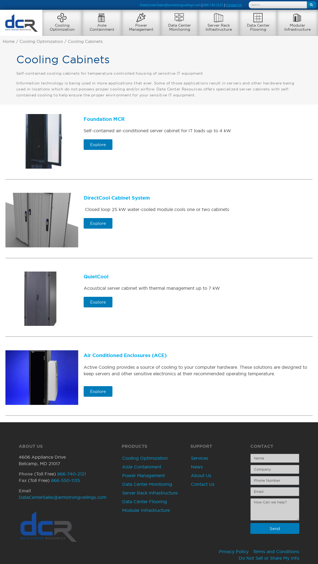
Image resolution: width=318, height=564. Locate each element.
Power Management (143, 475)
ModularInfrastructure (297, 27)
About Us (201, 475)
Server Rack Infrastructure (150, 492)
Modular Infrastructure (146, 510)
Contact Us (203, 484)
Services (199, 458)
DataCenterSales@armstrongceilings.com (170, 5)
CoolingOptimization (62, 27)
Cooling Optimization (41, 41)
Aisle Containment (141, 466)
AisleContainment (102, 27)
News (197, 466)
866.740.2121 (213, 5)
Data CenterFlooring (258, 27)
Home (9, 41)
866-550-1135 (65, 480)
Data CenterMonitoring (179, 27)
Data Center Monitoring (147, 484)
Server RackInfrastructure (219, 27)
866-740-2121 (71, 473)
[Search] (311, 4)
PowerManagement (141, 27)
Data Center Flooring (144, 501)
